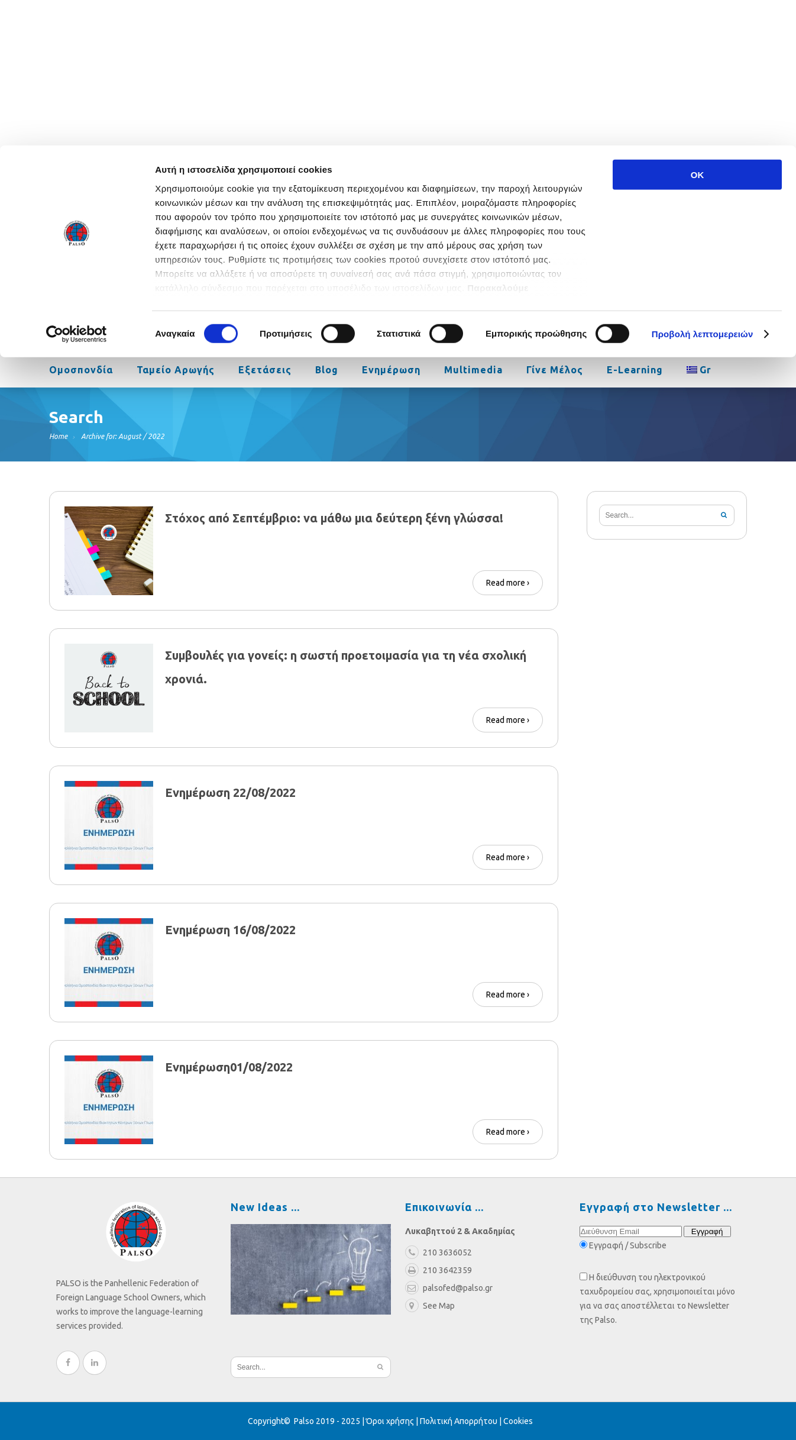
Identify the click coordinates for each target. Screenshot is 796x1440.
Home (58, 436)
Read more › (507, 582)
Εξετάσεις (265, 371)
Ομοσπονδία (81, 371)
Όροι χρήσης (390, 1421)
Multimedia (473, 371)
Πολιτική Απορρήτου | (461, 1421)
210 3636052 (655, 246)
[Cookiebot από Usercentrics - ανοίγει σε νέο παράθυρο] (76, 189)
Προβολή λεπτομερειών (702, 189)
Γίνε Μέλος (554, 371)
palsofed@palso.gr (562, 246)
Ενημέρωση (391, 371)
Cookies (518, 1421)
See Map (430, 1305)
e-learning (635, 371)
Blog (326, 371)
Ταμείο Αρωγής (176, 371)
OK (697, 29)
